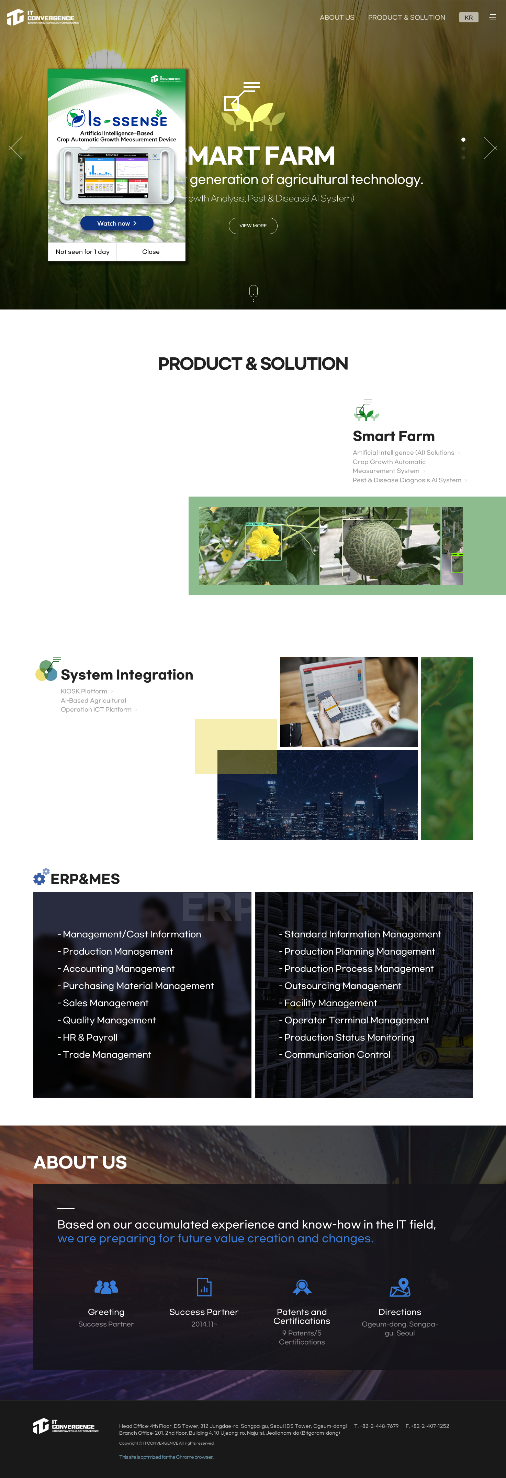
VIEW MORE (253, 226)
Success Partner (204, 1318)
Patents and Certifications (302, 1327)
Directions (400, 1323)
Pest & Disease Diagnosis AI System (407, 480)
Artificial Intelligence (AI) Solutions (403, 452)
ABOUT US (337, 17)
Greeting (106, 1318)
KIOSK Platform (84, 691)
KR (469, 18)
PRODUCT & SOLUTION (407, 17)
